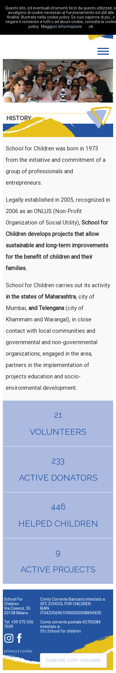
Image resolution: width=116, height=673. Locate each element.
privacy (10, 651)
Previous (17, 80)
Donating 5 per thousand (73, 660)
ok (91, 26)
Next (99, 80)
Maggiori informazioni (61, 26)
